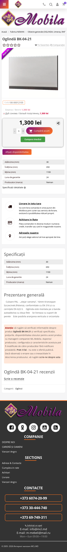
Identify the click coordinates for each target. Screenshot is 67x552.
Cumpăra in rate (10, 467)
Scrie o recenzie (14, 379)
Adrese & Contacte (11, 463)
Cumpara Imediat (32, 139)
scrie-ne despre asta (49, 357)
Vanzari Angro (9, 451)
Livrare (5, 477)
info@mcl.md (38, 529)
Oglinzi (18, 388)
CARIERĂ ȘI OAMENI (12, 446)
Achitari (6, 472)
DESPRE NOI (8, 442)
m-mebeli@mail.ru (38, 533)
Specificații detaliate (12, 187)
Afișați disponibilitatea (17, 152)
